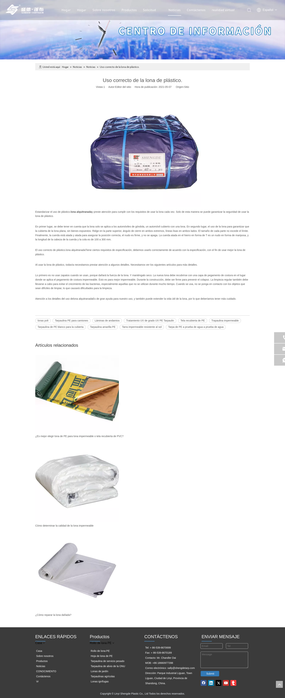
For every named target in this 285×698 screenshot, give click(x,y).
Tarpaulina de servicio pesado (107, 661)
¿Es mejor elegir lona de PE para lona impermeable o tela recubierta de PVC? (79, 436)
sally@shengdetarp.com (181, 668)
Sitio (186, 86)
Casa (39, 650)
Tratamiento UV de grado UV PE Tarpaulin (150, 320)
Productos (129, 10)
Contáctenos (196, 10)
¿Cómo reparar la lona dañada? (53, 614)
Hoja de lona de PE (102, 656)
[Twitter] (218, 683)
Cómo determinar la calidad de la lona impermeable (64, 525)
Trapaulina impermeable (225, 320)
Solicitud (149, 10)
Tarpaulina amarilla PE (102, 326)
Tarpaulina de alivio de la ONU (108, 666)
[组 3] (142, 29)
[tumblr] (233, 683)
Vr (37, 681)
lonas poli (43, 320)
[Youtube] (226, 683)
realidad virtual (223, 10)
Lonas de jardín (99, 671)
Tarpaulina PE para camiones (71, 320)
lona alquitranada (75, 250)
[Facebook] (203, 683)
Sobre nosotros (103, 10)
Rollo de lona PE (100, 650)
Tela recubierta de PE (192, 320)
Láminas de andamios (107, 320)
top (279, 684)
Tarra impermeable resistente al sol (142, 326)
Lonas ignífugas (100, 681)
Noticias (174, 10)
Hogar (66, 10)
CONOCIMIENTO (46, 671)
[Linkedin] (211, 683)
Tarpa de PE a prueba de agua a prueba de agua (195, 326)
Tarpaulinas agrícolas (103, 676)
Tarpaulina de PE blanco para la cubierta (60, 326)
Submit (210, 673)
